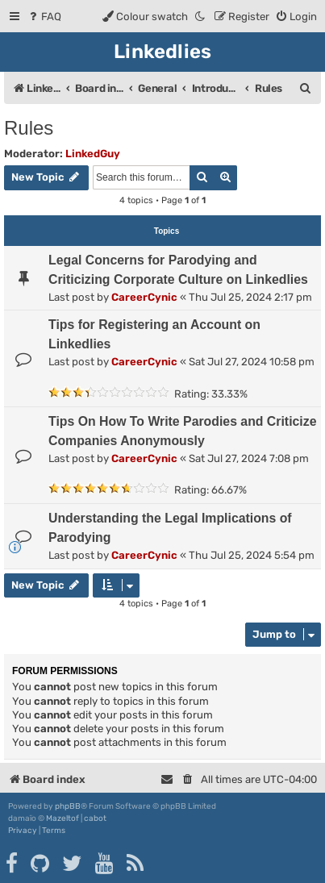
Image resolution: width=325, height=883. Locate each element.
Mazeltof (62, 818)
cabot (95, 818)
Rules (28, 128)
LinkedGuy (92, 154)
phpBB (68, 806)
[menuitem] (44, 16)
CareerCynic (144, 297)
